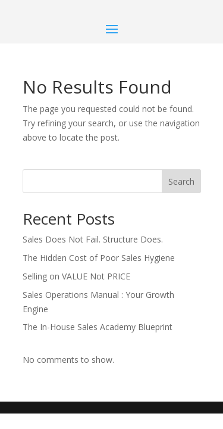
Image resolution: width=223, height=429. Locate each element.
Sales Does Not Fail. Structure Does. (93, 239)
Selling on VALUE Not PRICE (76, 276)
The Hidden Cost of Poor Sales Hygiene (99, 257)
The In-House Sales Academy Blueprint (97, 326)
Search (181, 181)
